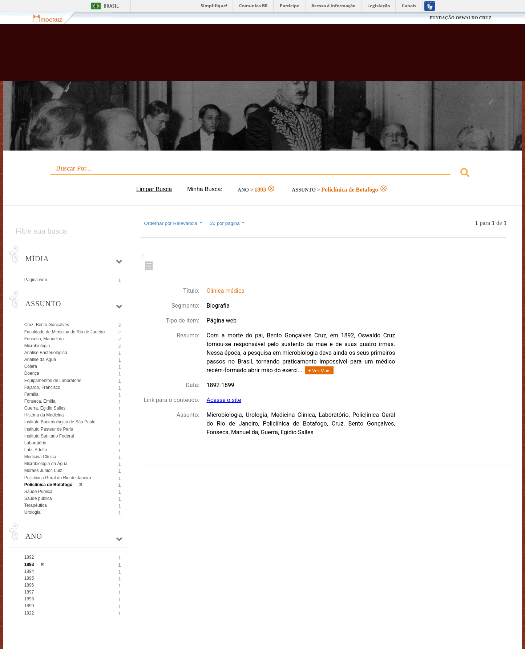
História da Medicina (44, 415)
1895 (29, 578)
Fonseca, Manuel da (44, 338)
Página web (35, 279)
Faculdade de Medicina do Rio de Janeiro (64, 331)
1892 (29, 557)
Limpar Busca (154, 189)
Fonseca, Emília (40, 401)
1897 (29, 592)
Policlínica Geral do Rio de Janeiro (57, 477)
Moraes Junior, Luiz (43, 470)
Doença (31, 373)
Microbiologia (37, 345)
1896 (29, 585)
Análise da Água (40, 359)
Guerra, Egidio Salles (44, 408)
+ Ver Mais (319, 370)
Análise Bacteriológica (45, 352)
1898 (29, 598)
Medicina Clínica (40, 456)
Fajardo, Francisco (42, 387)
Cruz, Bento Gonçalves (46, 324)
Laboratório (35, 442)
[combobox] (262, 173)
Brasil (111, 6)
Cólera (30, 366)
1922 (29, 613)
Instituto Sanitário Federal (49, 436)
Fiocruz (51, 18)
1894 (29, 571)
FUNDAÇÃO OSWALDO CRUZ (460, 17)
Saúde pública (38, 498)
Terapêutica (35, 505)
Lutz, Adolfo (35, 449)
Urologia (32, 512)
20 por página (228, 223)
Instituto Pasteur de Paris (48, 429)
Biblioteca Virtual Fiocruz (227, 56)
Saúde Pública (38, 491)
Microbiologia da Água (46, 463)
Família (31, 394)
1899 (29, 605)
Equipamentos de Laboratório (52, 380)
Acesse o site (224, 400)
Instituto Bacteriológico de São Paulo (60, 421)
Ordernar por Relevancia (173, 223)
